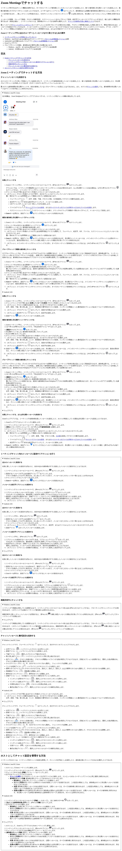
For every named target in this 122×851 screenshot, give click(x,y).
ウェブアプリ (8, 410)
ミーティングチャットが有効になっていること (21, 37)
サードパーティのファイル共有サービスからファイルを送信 (70, 207)
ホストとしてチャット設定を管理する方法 (19, 68)
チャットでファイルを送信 (35, 207)
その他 (58, 436)
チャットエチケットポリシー (22, 25)
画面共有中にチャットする (17, 64)
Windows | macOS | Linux (12, 93)
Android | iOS (8, 292)
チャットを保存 (92, 86)
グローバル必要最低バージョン (55, 39)
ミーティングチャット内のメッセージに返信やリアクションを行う (31, 62)
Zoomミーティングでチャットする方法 (18, 58)
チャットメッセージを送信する (19, 60)
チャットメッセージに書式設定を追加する (22, 66)
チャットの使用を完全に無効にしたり (81, 21)
